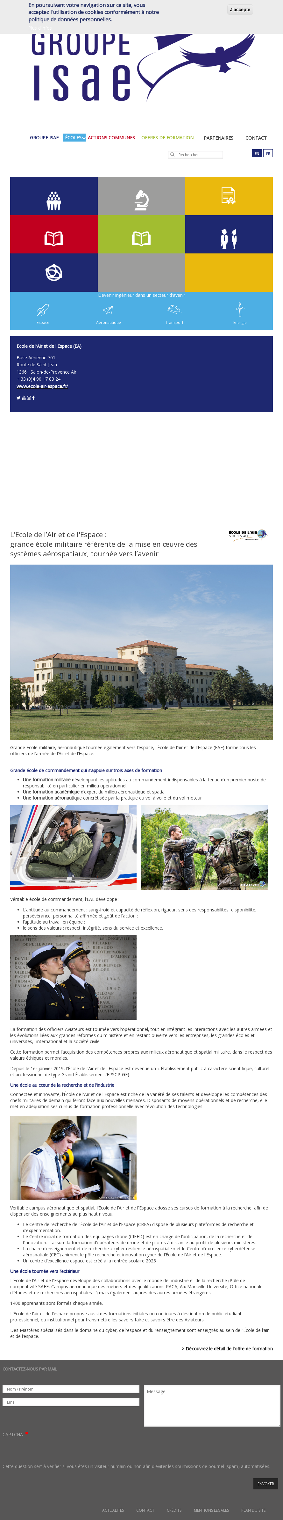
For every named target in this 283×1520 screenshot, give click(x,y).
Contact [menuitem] (256, 138)
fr (268, 153)
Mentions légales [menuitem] (211, 1510)
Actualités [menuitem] (113, 1510)
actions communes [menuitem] (113, 138)
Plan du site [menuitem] (253, 1510)
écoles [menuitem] (75, 138)
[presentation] (51, 1450)
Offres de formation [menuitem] (169, 138)
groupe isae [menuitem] (46, 138)
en (257, 153)
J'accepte (240, 9)
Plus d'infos (40, 28)
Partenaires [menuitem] (218, 138)
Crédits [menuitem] (174, 1510)
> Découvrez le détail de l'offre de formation (227, 1349)
